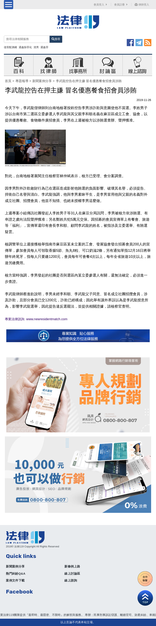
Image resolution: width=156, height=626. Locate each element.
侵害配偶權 (10, 47)
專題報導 (21, 81)
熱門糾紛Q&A (15, 573)
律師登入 (141, 4)
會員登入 (101, 4)
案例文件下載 (15, 580)
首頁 (8, 81)
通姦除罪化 (25, 47)
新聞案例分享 (42, 81)
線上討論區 (72, 573)
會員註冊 (121, 4)
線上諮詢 (70, 580)
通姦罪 (44, 47)
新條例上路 (72, 566)
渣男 (36, 47)
